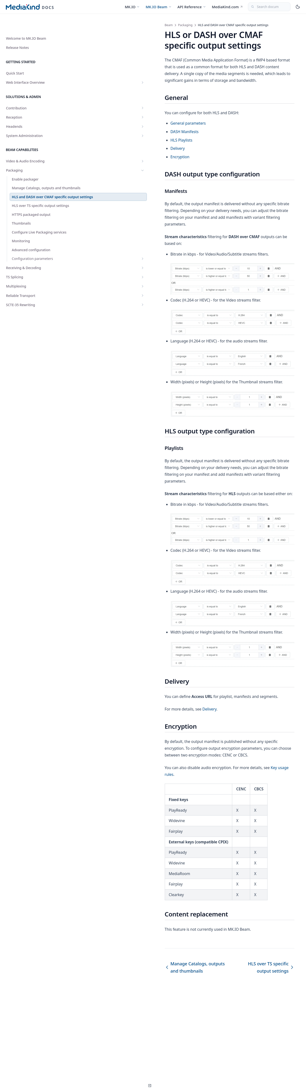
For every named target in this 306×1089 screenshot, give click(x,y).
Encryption (102, 150)
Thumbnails (21, 229)
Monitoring (21, 251)
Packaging (29, 156)
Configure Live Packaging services (32, 240)
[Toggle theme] (297, 6)
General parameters (110, 116)
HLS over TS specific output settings (28, 208)
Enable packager (25, 165)
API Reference (192, 6)
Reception (29, 103)
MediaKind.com (227, 6)
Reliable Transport (29, 310)
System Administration (29, 122)
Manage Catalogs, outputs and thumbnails (31, 177)
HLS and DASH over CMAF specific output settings (29, 193)
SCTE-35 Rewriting (29, 320)
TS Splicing (29, 292)
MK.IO (132, 6)
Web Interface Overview (29, 69)
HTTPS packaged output (31, 220)
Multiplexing (29, 301)
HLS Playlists (104, 133)
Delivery (100, 141)
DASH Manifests (107, 125)
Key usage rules (206, 849)
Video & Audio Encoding (29, 147)
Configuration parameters (32, 271)
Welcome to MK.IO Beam (26, 25)
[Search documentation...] (269, 6)
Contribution (29, 94)
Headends (29, 113)
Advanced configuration (31, 260)
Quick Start (15, 59)
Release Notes (17, 34)
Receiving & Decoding (29, 283)
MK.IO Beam (159, 6)
